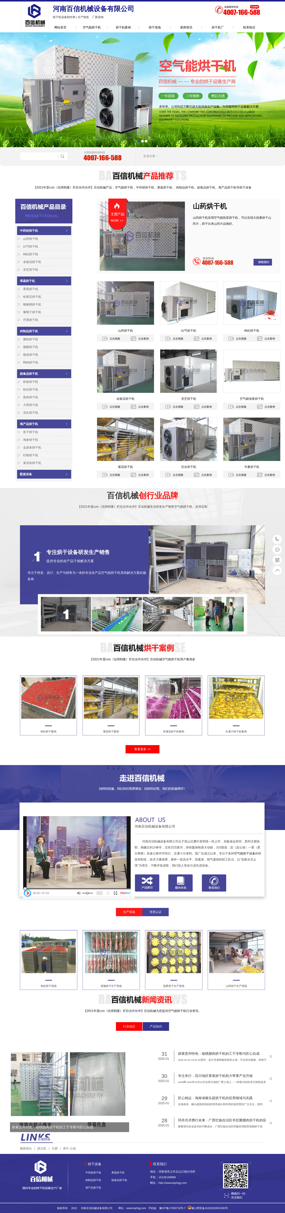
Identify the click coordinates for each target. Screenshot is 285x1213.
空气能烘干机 (92, 27)
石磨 (55, 1132)
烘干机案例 (123, 27)
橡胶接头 (26, 1132)
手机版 (152, 1208)
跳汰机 (41, 1132)
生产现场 (129, 898)
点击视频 (273, 338)
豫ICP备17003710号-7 (172, 1208)
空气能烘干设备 (244, 934)
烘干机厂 (218, 27)
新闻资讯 (186, 27)
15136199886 (277, 539)
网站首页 (60, 27)
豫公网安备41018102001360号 (210, 1208)
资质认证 (155, 898)
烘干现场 (155, 27)
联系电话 (249, 27)
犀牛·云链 (69, 1132)
